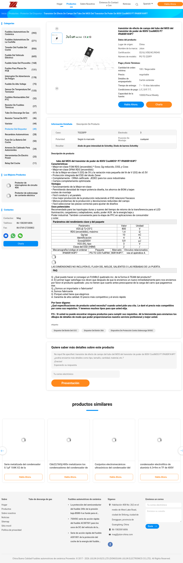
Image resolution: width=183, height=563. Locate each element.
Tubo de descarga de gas (21, 112)
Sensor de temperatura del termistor (21, 90)
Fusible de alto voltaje (21, 84)
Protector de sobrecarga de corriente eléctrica (26, 194)
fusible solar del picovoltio (21, 63)
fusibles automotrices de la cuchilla (21, 40)
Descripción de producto (88, 124)
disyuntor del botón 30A (94, 331)
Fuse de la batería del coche (21, 141)
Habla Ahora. (170, 4)
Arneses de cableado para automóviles (21, 148)
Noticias (5, 517)
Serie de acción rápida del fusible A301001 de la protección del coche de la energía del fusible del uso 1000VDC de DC (86, 537)
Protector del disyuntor (21, 129)
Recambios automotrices (21, 134)
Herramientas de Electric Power (21, 156)
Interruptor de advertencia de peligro (21, 77)
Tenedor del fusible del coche (21, 48)
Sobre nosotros (9, 513)
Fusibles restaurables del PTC (21, 98)
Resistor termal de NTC (21, 118)
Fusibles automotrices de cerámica (21, 33)
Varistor (21, 123)
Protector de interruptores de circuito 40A (26, 185)
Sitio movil (6, 526)
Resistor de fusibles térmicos (21, 106)
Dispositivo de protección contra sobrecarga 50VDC (132, 331)
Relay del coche (21, 163)
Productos (6, 509)
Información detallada (61, 124)
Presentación (70, 383)
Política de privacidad (11, 530)
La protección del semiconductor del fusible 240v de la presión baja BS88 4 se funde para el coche (85, 509)
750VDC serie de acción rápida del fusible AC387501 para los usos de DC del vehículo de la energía (84, 523)
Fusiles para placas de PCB (21, 69)
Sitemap (5, 521)
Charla (21, 243)
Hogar (4, 505)
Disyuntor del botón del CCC (65, 331)
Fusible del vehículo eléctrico (21, 56)
